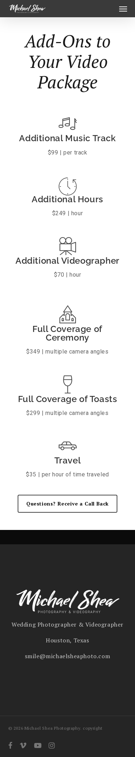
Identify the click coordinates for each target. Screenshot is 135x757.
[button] (123, 8)
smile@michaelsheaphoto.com (68, 656)
